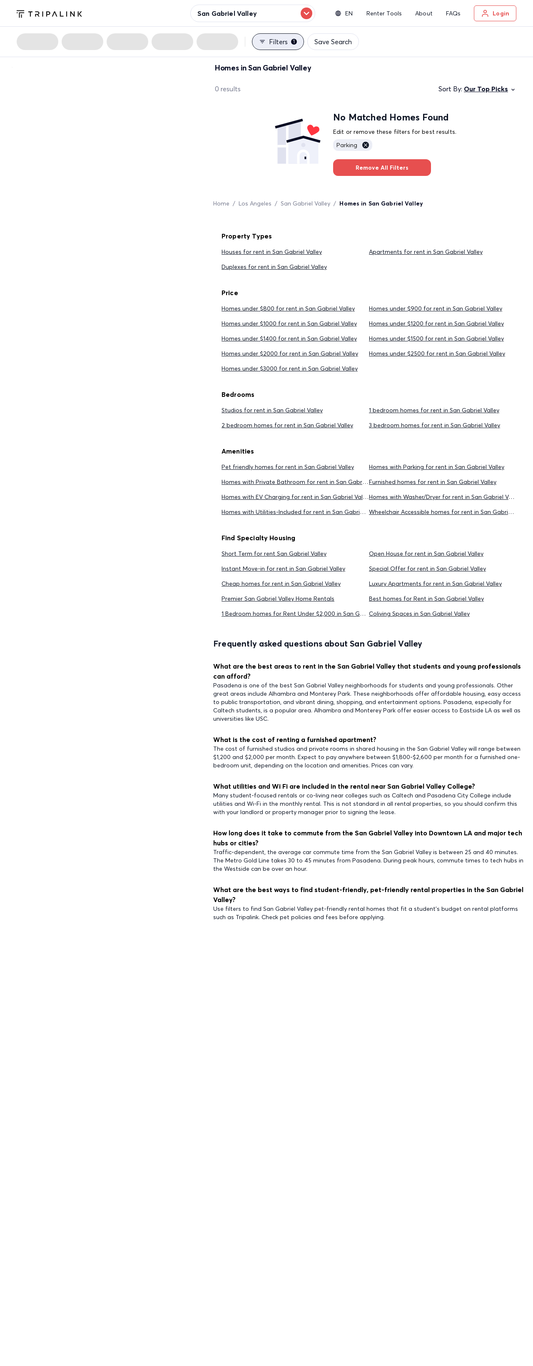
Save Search (333, 42)
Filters (278, 42)
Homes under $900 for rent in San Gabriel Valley (435, 308)
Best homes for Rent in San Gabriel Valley (426, 598)
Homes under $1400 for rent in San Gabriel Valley (289, 338)
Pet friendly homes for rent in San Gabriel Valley (288, 467)
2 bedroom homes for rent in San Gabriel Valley (287, 425)
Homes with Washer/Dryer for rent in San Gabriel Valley (445, 497)
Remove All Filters (382, 167)
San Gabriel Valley (305, 203)
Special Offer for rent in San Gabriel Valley (427, 568)
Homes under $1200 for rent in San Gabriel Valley (436, 323)
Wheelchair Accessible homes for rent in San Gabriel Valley (449, 512)
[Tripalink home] (49, 13)
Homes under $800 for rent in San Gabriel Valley (288, 308)
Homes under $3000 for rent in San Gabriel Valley (290, 368)
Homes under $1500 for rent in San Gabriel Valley (436, 338)
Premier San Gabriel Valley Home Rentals (278, 598)
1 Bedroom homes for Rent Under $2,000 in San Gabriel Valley (307, 613)
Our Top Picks (490, 89)
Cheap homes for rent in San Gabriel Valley (281, 583)
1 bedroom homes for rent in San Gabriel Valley (434, 410)
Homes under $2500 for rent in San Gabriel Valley (437, 353)
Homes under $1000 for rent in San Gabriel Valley (289, 323)
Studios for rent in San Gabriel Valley (272, 410)
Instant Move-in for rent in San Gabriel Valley (283, 568)
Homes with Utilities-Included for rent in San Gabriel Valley (302, 512)
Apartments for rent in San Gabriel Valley (426, 252)
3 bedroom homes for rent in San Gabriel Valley (434, 425)
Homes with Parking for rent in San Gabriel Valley (436, 467)
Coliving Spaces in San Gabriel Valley (419, 613)
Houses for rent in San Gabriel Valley (272, 252)
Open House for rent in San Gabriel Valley (426, 553)
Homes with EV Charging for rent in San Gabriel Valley (296, 497)
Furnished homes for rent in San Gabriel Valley (432, 482)
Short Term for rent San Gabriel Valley (274, 553)
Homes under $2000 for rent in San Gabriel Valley (290, 353)
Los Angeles (255, 203)
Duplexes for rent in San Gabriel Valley (274, 267)
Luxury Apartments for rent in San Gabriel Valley (435, 583)
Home (221, 203)
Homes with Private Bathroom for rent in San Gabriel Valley (304, 482)
